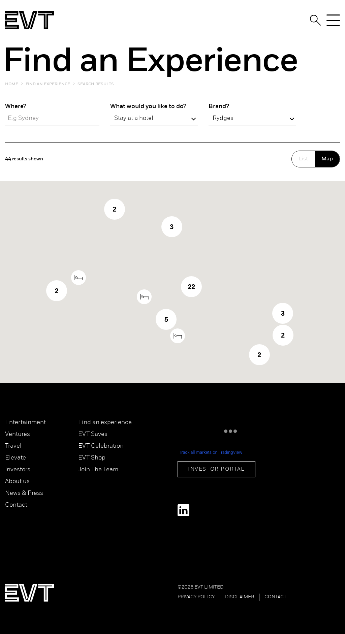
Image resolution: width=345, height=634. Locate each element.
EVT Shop (91, 458)
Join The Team (98, 470)
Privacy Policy (196, 597)
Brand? (219, 106)
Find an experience (105, 422)
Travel (13, 446)
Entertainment (25, 422)
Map (327, 159)
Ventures (17, 434)
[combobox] (154, 118)
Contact (16, 505)
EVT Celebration (101, 446)
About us (17, 481)
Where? (15, 106)
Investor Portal (216, 469)
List (303, 159)
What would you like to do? (148, 106)
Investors (17, 470)
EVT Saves (92, 434)
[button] (177, 335)
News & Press (24, 493)
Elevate (15, 458)
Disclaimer (239, 597)
